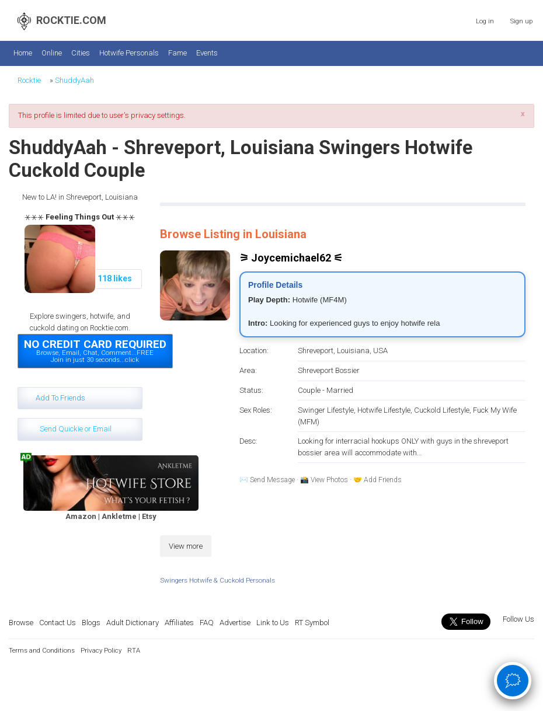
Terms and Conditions (42, 650)
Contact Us (57, 622)
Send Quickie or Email (76, 428)
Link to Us (272, 622)
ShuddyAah (74, 80)
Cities (80, 52)
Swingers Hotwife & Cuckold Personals (217, 580)
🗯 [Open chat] (513, 680)
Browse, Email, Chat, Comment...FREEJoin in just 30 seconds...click (95, 350)
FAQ (207, 622)
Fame (177, 52)
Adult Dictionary (132, 622)
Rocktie (29, 80)
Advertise (235, 622)
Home (22, 52)
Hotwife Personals (129, 52)
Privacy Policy (101, 650)
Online (51, 52)
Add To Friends (60, 397)
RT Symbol (312, 622)
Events (207, 52)
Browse (21, 622)
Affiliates (179, 622)
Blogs (91, 622)
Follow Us (517, 619)
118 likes (115, 278)
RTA (133, 650)
